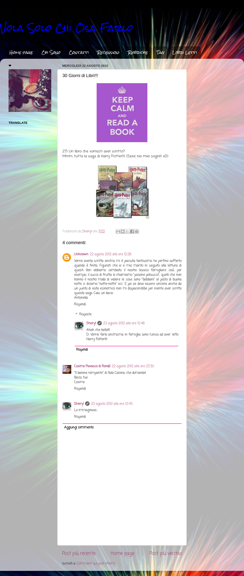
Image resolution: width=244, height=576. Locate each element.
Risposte (85, 314)
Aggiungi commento (78, 427)
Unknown (81, 254)
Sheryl (91, 323)
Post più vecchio (166, 553)
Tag (160, 52)
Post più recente (78, 553)
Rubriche (138, 52)
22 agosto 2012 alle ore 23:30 (133, 366)
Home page (21, 52)
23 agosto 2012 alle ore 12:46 (124, 323)
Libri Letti (185, 52)
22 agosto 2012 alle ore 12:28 (110, 254)
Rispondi (80, 304)
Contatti (79, 52)
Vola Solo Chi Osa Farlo (66, 28)
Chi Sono (51, 52)
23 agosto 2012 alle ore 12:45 (111, 404)
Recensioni (108, 52)
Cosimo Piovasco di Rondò (92, 366)
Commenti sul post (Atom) (96, 563)
